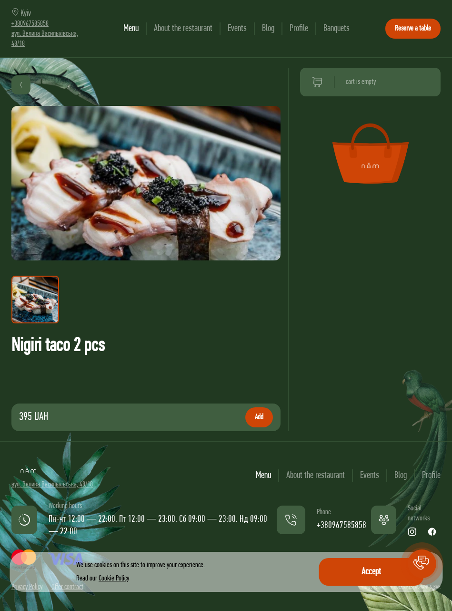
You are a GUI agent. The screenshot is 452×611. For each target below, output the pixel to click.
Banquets (336, 28)
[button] (422, 563)
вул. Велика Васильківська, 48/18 (52, 484)
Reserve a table (413, 28)
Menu (131, 28)
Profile (299, 28)
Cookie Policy (114, 578)
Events (237, 28)
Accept (371, 572)
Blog (268, 28)
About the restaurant (183, 28)
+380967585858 (30, 24)
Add (259, 417)
